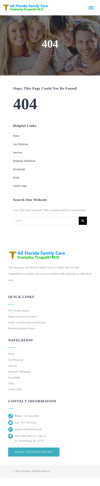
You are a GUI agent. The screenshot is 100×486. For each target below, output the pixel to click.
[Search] (83, 221)
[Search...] (46, 221)
